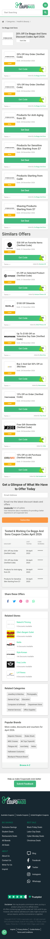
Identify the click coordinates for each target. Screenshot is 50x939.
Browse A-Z (25, 765)
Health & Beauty (23, 22)
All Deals (5, 845)
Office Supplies (29, 710)
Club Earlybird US (41, 476)
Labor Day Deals (34, 832)
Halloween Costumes (16, 752)
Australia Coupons (7, 815)
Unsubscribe (8, 508)
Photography (32, 694)
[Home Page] (4, 21)
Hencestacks (42, 385)
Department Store (35, 705)
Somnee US (42, 264)
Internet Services (14, 710)
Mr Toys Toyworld (27, 741)
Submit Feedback (25, 784)
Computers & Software (16, 705)
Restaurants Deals (9, 836)
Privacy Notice (22, 929)
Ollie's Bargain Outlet (25, 632)
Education (26, 699)
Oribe (44, 446)
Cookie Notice (35, 929)
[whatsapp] (33, 601)
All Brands (6, 840)
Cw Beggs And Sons (10, 28)
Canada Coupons (22, 815)
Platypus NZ (12, 746)
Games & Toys (13, 699)
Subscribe (25, 520)
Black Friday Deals (34, 827)
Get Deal (25, 130)
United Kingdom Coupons (40, 815)
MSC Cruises (13, 741)
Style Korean (22, 652)
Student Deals (8, 832)
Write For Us (7, 865)
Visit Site (23, 41)
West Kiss (43, 355)
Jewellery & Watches (16, 694)
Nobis (33, 746)
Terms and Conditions (25, 932)
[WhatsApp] (5, 932)
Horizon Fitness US (40, 294)
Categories (11, 22)
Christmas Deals (34, 840)
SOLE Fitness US (41, 325)
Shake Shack (29, 736)
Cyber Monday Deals (35, 836)
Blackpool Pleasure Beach (18, 757)
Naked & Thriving (24, 622)
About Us (6, 856)
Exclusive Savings (9, 827)
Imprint (5, 869)
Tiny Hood (43, 415)
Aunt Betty (24, 746)
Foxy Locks (21, 662)
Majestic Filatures (14, 736)
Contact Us (6, 860)
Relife (19, 642)
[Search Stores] (45, 12)
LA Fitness (21, 672)
